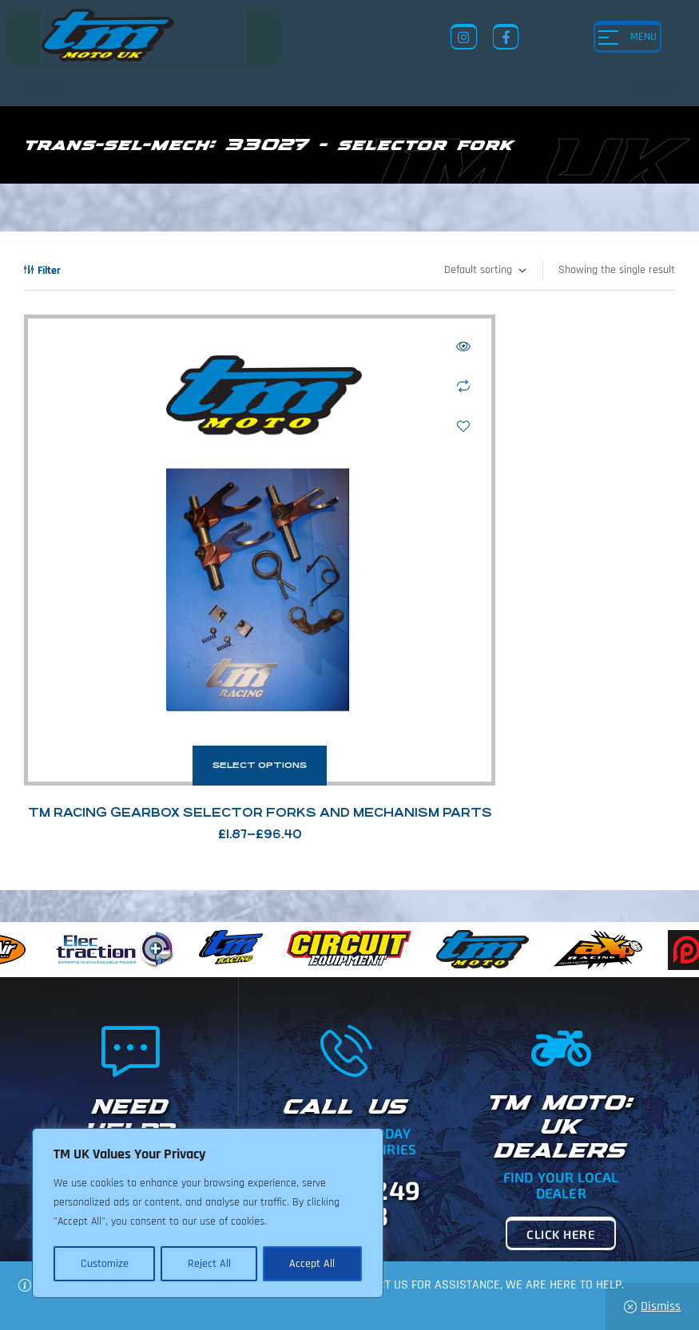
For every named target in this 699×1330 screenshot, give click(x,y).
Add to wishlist (306, 426)
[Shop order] (484, 270)
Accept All (313, 1264)
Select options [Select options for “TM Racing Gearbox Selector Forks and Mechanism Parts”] (180, 607)
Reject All (208, 1264)
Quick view (306, 346)
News (406, 1192)
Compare (306, 386)
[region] (207, 1214)
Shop (447, 1192)
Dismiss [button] (661, 1306)
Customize (104, 1264)
